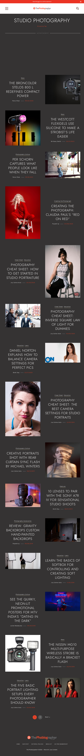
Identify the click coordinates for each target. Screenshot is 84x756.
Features (63, 486)
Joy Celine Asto (16, 283)
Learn (27, 345)
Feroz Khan (16, 101)
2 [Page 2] (40, 717)
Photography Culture (23, 154)
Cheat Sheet (19, 260)
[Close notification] (80, 1)
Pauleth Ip (55, 224)
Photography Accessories (23, 521)
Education (27, 260)
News (23, 78)
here (38, 1)
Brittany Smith (56, 141)
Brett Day (16, 373)
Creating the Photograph (62, 201)
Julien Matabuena (16, 626)
